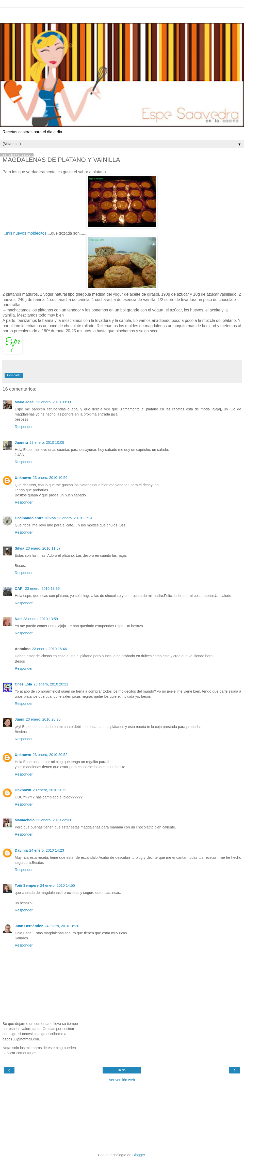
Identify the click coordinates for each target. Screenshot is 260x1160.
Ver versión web (122, 1080)
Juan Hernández (29, 926)
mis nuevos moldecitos (26, 233)
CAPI (19, 588)
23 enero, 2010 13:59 (40, 619)
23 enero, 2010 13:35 (42, 588)
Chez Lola (23, 684)
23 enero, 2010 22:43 (53, 820)
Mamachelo (25, 820)
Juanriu (21, 442)
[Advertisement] (121, 14)
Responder (23, 427)
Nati (18, 619)
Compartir (14, 375)
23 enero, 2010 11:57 (43, 548)
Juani (19, 719)
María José (25, 402)
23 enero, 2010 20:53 (50, 790)
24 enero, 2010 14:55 (57, 885)
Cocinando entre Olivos (35, 518)
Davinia (21, 850)
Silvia (19, 548)
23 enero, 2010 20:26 (43, 719)
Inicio (121, 1070)
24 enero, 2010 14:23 (46, 850)
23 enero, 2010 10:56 (50, 478)
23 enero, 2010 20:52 (50, 755)
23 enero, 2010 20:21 (51, 684)
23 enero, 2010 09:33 (53, 402)
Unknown (23, 478)
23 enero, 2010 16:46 (49, 649)
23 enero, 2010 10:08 (46, 442)
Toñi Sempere (27, 885)
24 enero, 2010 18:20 (61, 926)
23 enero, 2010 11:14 (74, 518)
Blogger (139, 1155)
